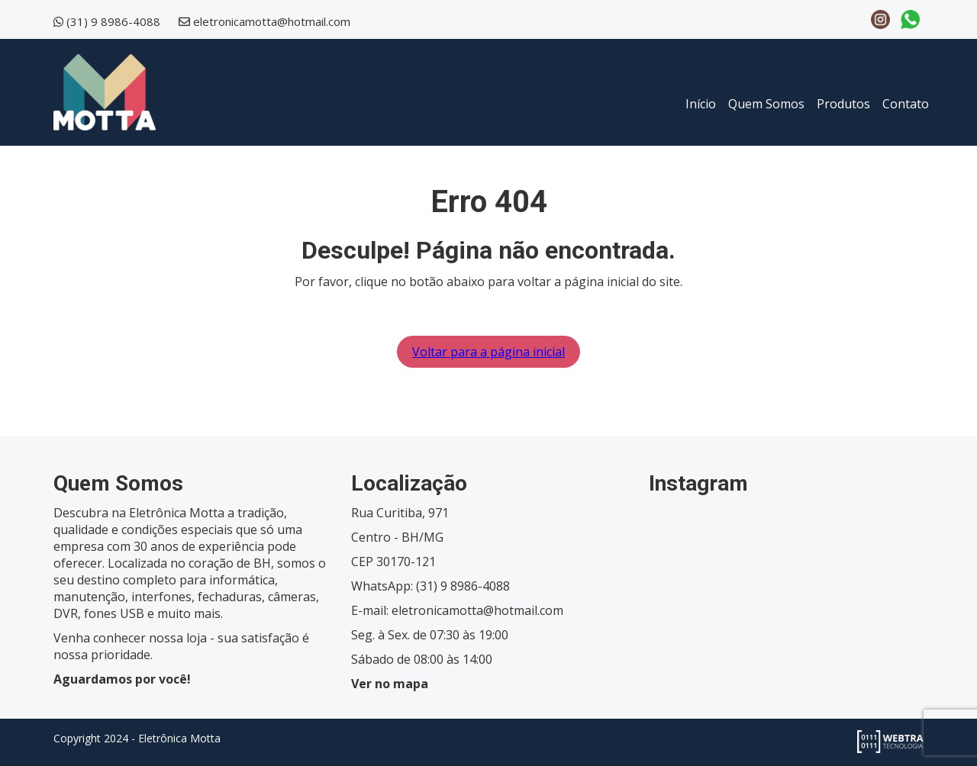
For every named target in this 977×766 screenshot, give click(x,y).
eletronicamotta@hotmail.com (271, 21)
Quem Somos (766, 103)
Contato (905, 103)
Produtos (843, 103)
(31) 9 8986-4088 (113, 21)
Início (700, 103)
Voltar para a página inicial (488, 351)
